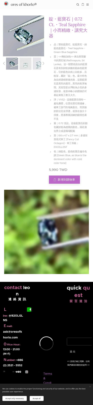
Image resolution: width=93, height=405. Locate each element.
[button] (77, 4)
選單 (87, 4)
